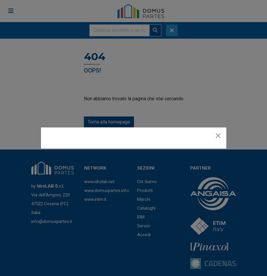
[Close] (218, 135)
